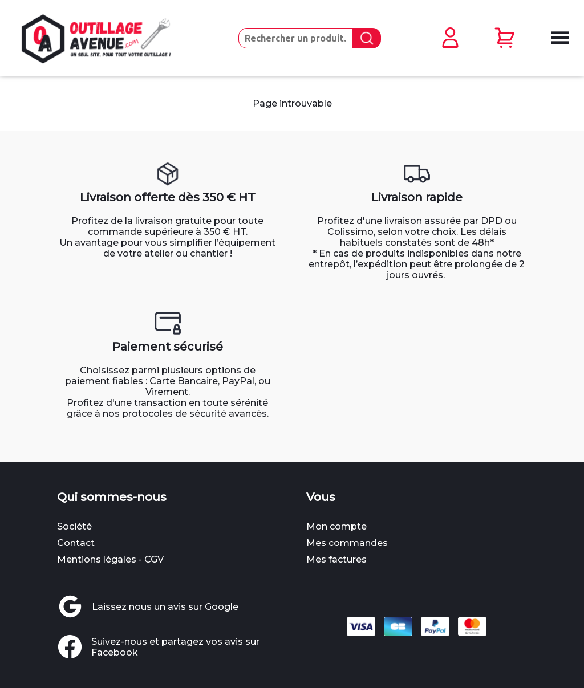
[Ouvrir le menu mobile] (558, 38)
